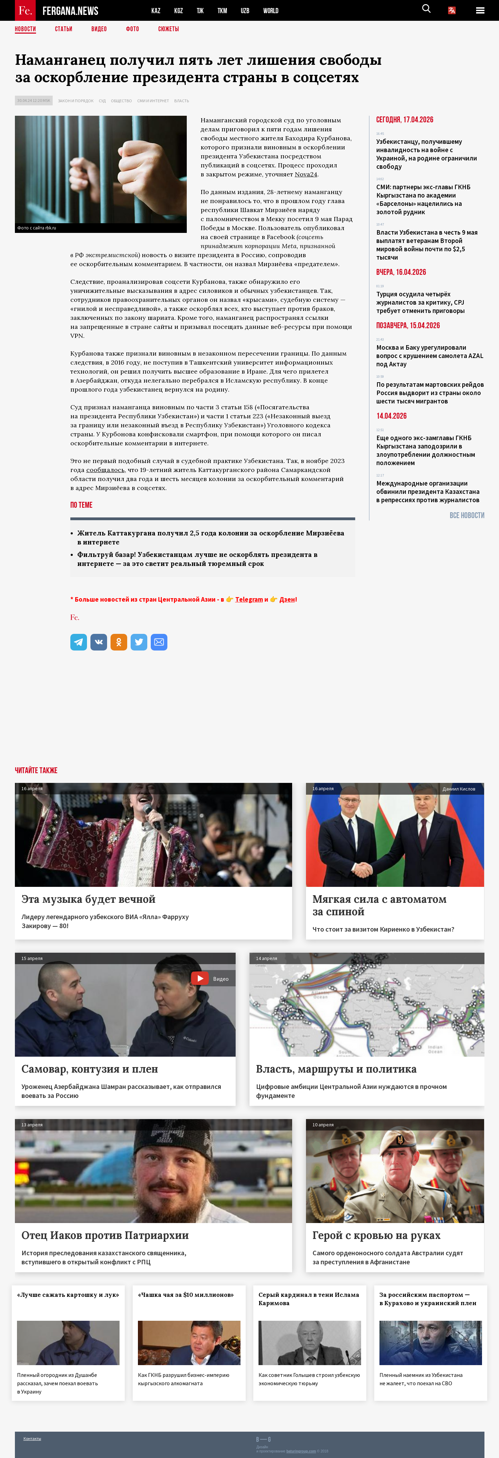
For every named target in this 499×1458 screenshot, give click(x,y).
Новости (26, 29)
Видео (102, 29)
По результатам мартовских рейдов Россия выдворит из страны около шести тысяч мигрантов (430, 392)
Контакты (32, 1437)
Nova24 (306, 174)
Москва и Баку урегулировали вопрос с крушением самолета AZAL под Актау (429, 355)
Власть (181, 100)
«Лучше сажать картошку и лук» (60, 1300)
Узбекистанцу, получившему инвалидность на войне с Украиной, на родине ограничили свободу (426, 154)
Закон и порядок (76, 100)
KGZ (178, 10)
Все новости (467, 515)
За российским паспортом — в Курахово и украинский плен (428, 1304)
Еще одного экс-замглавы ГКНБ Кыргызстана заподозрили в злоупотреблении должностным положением (425, 450)
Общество (121, 100)
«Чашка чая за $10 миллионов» (189, 1296)
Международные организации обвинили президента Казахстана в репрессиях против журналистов (428, 491)
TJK (201, 10)
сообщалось (105, 470)
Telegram (249, 600)
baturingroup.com (301, 1450)
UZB (247, 10)
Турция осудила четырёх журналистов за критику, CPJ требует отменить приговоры (420, 302)
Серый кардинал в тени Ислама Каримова (299, 1300)
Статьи (65, 29)
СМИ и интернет (153, 100)
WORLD (273, 10)
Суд (102, 100)
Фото (135, 29)
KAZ (155, 10)
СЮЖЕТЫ (172, 29)
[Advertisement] (249, 716)
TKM (224, 10)
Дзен (287, 600)
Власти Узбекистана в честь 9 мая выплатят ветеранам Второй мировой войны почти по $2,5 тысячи (427, 244)
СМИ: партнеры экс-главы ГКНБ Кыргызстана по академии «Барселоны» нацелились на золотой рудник (423, 199)
